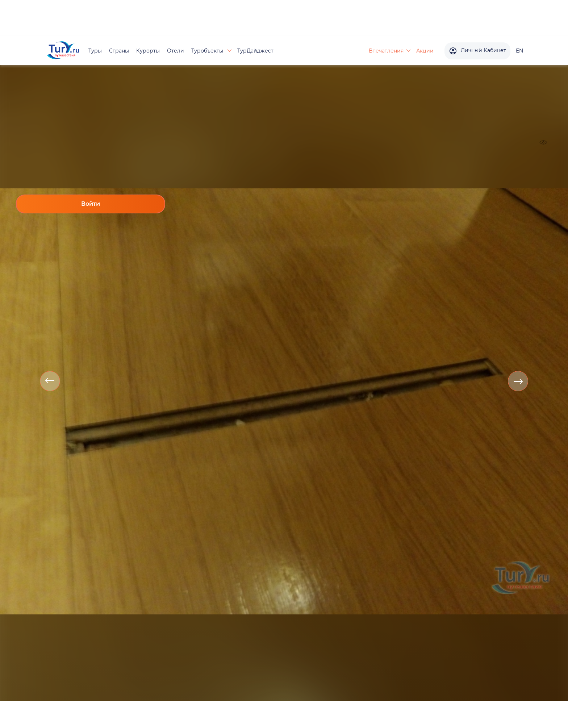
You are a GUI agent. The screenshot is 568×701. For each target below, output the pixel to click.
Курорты (148, 50)
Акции (425, 50)
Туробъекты (208, 50)
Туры (95, 50)
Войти (90, 203)
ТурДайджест (255, 50)
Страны (119, 50)
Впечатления (386, 50)
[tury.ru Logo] (63, 51)
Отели (175, 50)
